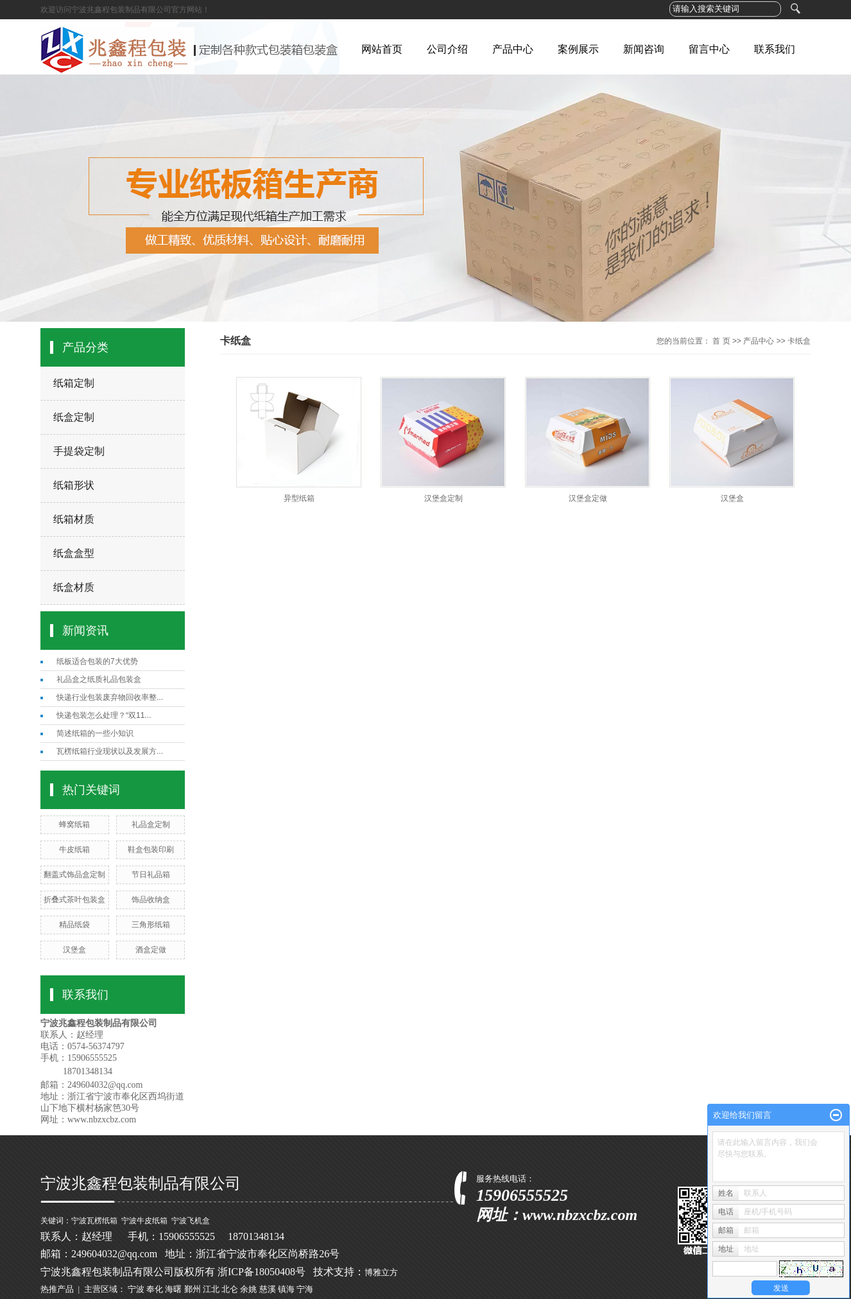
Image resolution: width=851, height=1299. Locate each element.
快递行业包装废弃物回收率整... (109, 697)
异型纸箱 (299, 498)
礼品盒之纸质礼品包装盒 (98, 679)
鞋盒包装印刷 (151, 849)
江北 (211, 1289)
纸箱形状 (73, 485)
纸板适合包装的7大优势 (97, 661)
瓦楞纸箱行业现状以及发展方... (109, 751)
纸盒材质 (73, 587)
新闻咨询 (643, 49)
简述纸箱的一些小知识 (94, 733)
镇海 (286, 1289)
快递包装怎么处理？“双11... (103, 715)
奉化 (154, 1289)
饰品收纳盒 (151, 899)
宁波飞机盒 (190, 1220)
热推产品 (57, 1289)
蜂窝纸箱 (74, 824)
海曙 (173, 1289)
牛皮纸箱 (74, 849)
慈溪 (267, 1289)
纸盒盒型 (73, 553)
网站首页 (381, 49)
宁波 (136, 1289)
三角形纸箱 (151, 924)
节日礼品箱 (151, 874)
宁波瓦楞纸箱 (94, 1220)
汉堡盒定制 (443, 498)
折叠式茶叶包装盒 (74, 899)
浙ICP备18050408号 (261, 1271)
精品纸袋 (74, 924)
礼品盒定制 (151, 824)
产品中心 (512, 49)
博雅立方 (381, 1272)
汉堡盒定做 (588, 498)
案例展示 (578, 49)
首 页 (721, 340)
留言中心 (709, 49)
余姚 (248, 1289)
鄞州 (192, 1289)
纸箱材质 (73, 519)
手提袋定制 (79, 451)
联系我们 (774, 49)
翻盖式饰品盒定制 (74, 874)
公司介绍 (447, 49)
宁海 (305, 1289)
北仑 (229, 1289)
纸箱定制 (73, 383)
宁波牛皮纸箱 (144, 1220)
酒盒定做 (150, 949)
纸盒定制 (73, 417)
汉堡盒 (74, 949)
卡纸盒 (799, 340)
